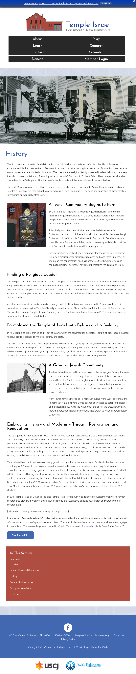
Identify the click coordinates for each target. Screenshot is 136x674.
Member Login (96, 59)
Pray (96, 39)
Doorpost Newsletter (21, 588)
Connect (96, 46)
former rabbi (88, 526)
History (13, 576)
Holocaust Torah (18, 594)
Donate (37, 59)
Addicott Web (101, 647)
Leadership (15, 559)
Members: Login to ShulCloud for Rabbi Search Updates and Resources (61, 3)
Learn (37, 46)
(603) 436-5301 (63, 635)
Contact (38, 52)
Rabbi (15, 564)
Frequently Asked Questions (24, 570)
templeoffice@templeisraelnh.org (92, 635)
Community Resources (21, 582)
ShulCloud (105, 3)
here (98, 522)
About (37, 39)
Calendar (96, 52)
